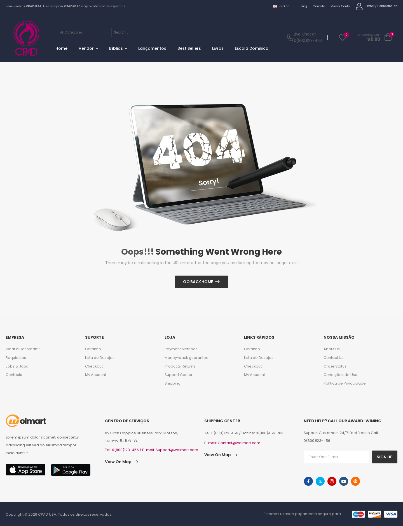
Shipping (173, 383)
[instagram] (331, 481)
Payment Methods (181, 349)
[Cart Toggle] (375, 37)
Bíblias (116, 48)
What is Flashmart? (23, 349)
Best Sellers (189, 48)
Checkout (94, 366)
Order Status (335, 366)
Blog (304, 6)
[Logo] (26, 38)
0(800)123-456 (308, 40)
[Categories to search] (83, 32)
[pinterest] (355, 481)
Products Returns (180, 366)
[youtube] (343, 481)
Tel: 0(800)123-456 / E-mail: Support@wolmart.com (151, 449)
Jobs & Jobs (17, 366)
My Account (95, 374)
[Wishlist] (342, 37)
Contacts (14, 374)
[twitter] (320, 481)
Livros (218, 48)
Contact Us (333, 357)
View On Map (118, 462)
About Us (332, 349)
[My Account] (364, 6)
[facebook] (308, 481)
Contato (319, 6)
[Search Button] (268, 32)
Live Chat (302, 34)
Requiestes (16, 357)
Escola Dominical (252, 48)
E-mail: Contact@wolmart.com (232, 443)
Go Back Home (198, 282)
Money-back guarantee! (187, 357)
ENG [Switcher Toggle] (279, 6)
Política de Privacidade (345, 383)
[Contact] (290, 37)
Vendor (86, 48)
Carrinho (93, 349)
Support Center (179, 374)
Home (61, 48)
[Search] (187, 32)
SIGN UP (385, 457)
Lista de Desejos (99, 357)
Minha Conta (340, 6)
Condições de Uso (340, 374)
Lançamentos (152, 48)
